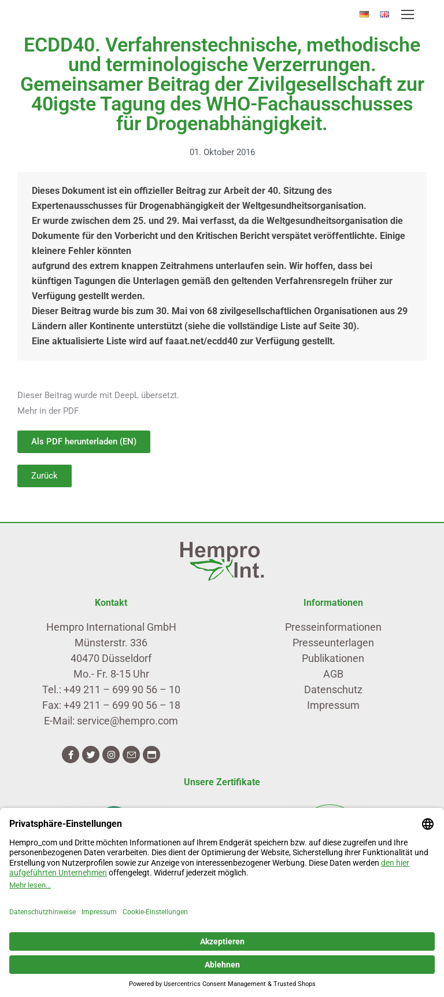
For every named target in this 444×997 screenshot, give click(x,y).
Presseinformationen (333, 627)
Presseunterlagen (333, 643)
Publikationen (333, 658)
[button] (44, 476)
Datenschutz (333, 689)
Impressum (333, 705)
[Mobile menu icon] (408, 14)
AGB (333, 674)
